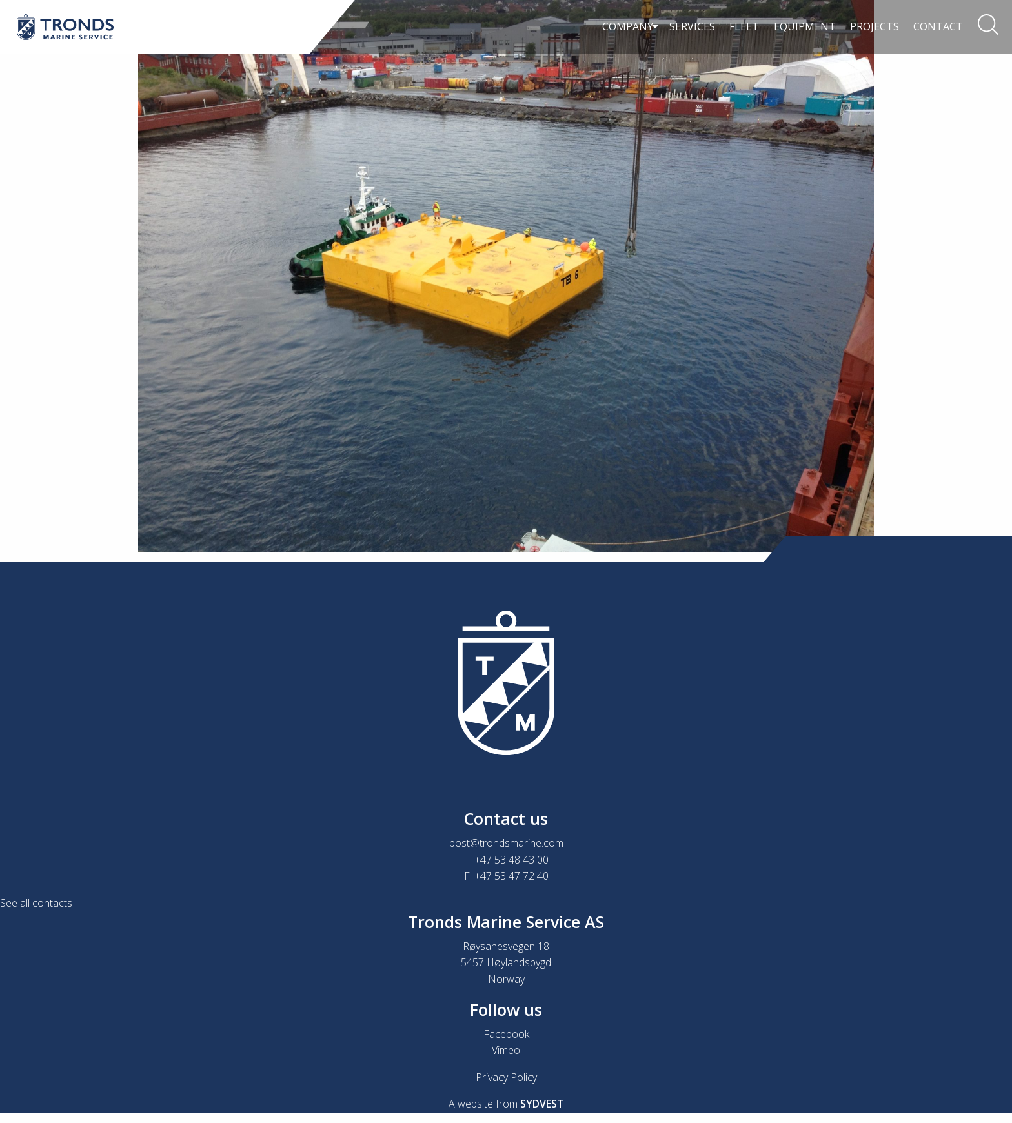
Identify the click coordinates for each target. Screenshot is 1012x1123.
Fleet (744, 26)
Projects (874, 26)
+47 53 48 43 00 (511, 860)
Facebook (506, 1034)
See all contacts (36, 903)
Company (621, 26)
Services (692, 26)
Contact (938, 26)
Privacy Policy (506, 1077)
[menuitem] (625, 27)
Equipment (805, 26)
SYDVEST (542, 1104)
